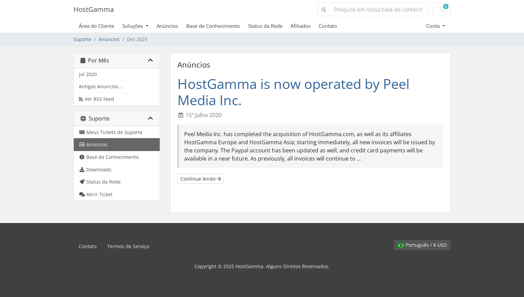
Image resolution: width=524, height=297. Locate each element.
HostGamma (93, 9)
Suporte (82, 39)
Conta (433, 25)
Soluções (133, 25)
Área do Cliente (96, 25)
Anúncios (167, 25)
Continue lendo (200, 178)
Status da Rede (265, 25)
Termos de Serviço (128, 246)
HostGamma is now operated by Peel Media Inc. (293, 91)
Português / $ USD (422, 245)
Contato (328, 25)
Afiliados (301, 25)
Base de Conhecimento (213, 25)
